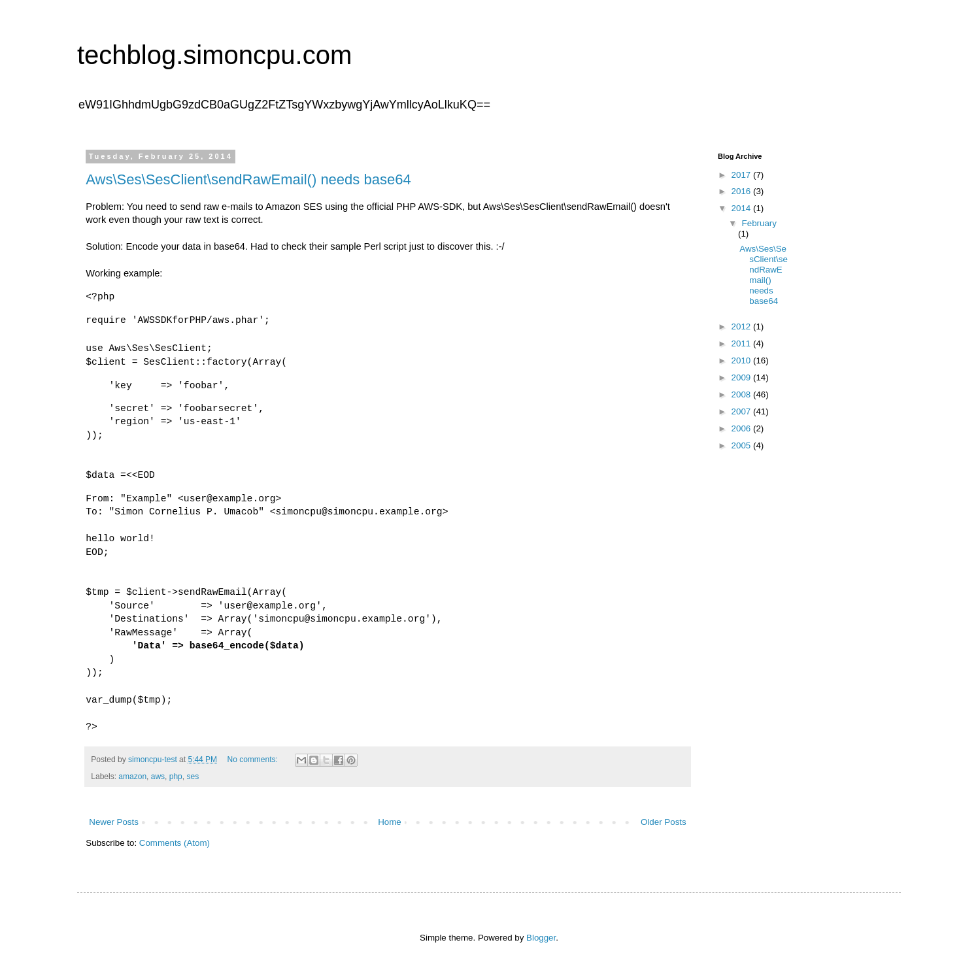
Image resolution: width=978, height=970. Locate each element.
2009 (742, 377)
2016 (742, 191)
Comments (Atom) (174, 843)
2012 (742, 326)
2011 (742, 343)
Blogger (541, 938)
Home (389, 822)
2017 (742, 175)
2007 (742, 411)
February (759, 223)
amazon (132, 776)
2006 (742, 428)
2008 (742, 394)
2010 (742, 360)
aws (158, 776)
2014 (742, 208)
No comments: (253, 759)
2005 (742, 445)
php (175, 776)
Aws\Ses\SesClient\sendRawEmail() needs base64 (248, 179)
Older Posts (663, 822)
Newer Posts (114, 822)
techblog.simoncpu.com (214, 55)
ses (192, 776)
